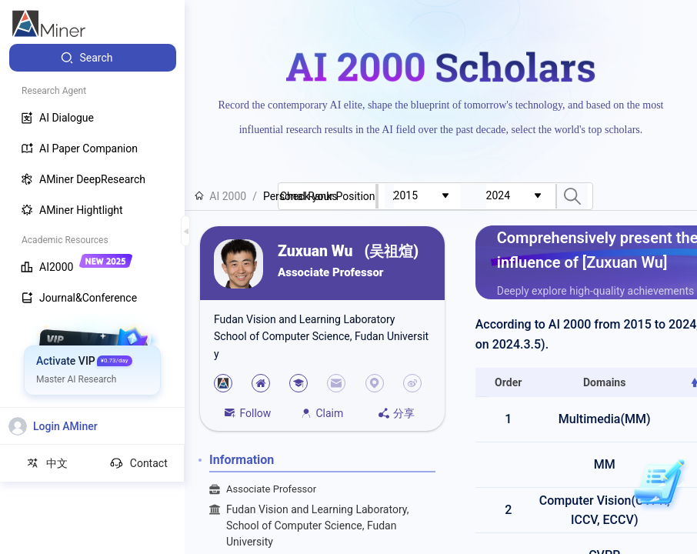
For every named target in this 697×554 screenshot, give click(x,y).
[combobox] (427, 196)
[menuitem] (92, 58)
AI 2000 (220, 196)
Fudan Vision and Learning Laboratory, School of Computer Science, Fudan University (330, 526)
